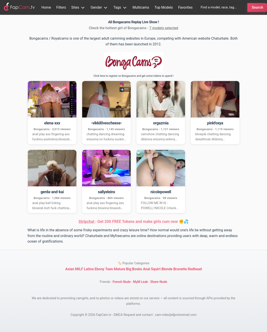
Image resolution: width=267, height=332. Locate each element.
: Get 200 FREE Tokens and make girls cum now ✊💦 (133, 221)
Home (46, 7)
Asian (69, 269)
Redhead (195, 269)
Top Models (163, 7)
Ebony (99, 269)
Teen (109, 269)
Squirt (156, 269)
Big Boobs (134, 269)
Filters (61, 7)
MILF (79, 269)
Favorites (185, 7)
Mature (119, 269)
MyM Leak (140, 282)
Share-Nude (158, 282)
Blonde (166, 269)
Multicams (141, 7)
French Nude (122, 282)
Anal (146, 269)
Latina (89, 269)
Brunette (180, 269)
